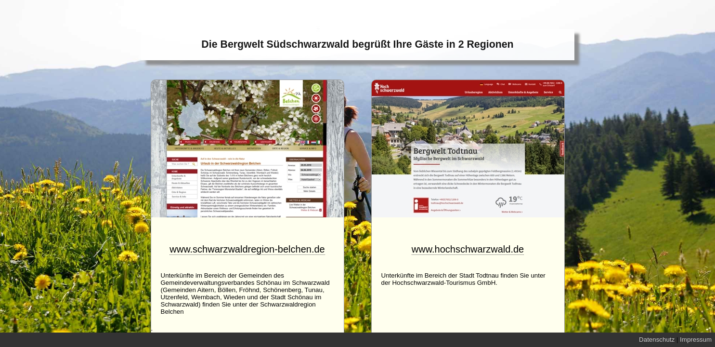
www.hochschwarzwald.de (468, 249)
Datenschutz (657, 339)
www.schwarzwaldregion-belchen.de (247, 249)
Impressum (696, 339)
